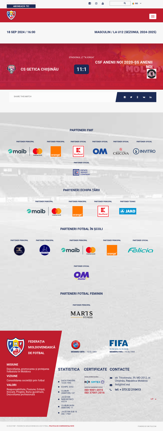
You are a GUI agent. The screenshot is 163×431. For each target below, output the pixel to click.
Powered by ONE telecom (147, 426)
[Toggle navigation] (152, 16)
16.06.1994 (130, 352)
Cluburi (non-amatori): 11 (67, 406)
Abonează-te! (21, 6)
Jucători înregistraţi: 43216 (67, 399)
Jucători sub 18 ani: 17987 (69, 413)
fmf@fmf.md (122, 384)
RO (135, 3)
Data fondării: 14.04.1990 (68, 382)
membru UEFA (78, 352)
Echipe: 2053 (67, 387)
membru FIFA (116, 352)
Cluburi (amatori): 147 (68, 392)
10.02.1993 (92, 352)
